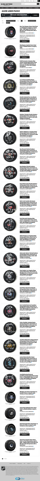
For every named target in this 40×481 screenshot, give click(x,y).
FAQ (24, 463)
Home (2, 17)
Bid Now (24, 41)
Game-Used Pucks (31, 20)
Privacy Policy (20, 463)
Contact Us (29, 463)
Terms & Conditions (12, 463)
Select (8, 22)
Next (6, 458)
